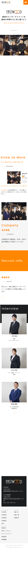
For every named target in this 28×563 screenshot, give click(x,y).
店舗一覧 (16, 528)
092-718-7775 (11, 516)
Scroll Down (14, 32)
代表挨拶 (3, 528)
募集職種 (3, 553)
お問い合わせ (25, 2)
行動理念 (3, 534)
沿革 (2, 537)
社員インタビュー (6, 544)
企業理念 (3, 531)
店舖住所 (16, 531)
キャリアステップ (6, 547)
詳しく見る (8, 298)
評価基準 (3, 550)
